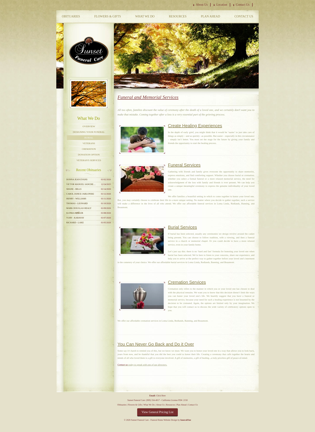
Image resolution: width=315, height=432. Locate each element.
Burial (88, 137)
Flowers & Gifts (107, 16)
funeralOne (185, 420)
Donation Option (89, 154)
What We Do (145, 16)
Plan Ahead (210, 16)
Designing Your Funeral (89, 132)
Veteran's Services (89, 160)
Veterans (89, 143)
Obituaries (71, 16)
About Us (202, 4)
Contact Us (243, 4)
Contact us (123, 364)
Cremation (89, 149)
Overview (89, 126)
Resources (178, 16)
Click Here (161, 395)
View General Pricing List (157, 412)
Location (221, 4)
